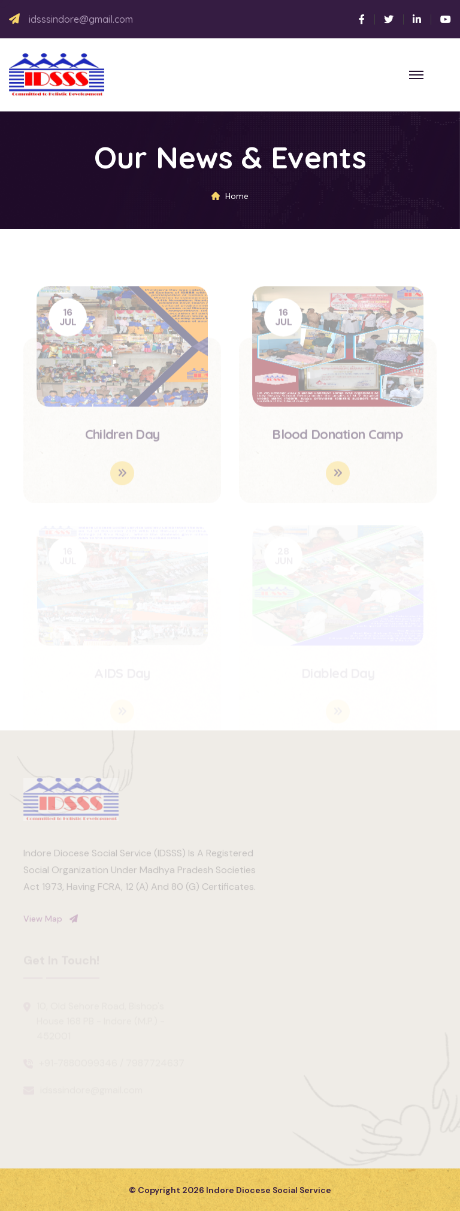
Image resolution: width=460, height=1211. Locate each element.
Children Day (122, 436)
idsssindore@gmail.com (81, 19)
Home (237, 196)
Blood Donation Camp (337, 436)
